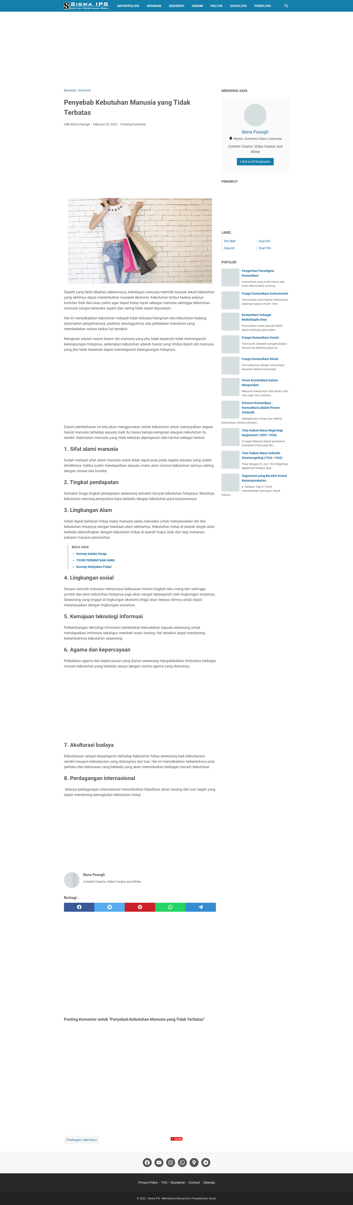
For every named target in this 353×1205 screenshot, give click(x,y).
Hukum (197, 6)
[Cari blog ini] (286, 6)
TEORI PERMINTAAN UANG (95, 560)
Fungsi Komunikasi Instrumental (265, 293)
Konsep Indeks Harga (91, 554)
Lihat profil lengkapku (255, 161)
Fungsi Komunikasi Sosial (260, 337)
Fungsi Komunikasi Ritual (260, 359)
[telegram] (201, 907)
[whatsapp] (170, 907)
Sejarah (229, 248)
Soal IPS (264, 241)
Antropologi (128, 6)
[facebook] (79, 907)
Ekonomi (154, 6)
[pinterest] (140, 907)
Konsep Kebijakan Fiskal (93, 567)
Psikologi (262, 6)
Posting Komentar (133, 124)
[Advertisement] (176, 49)
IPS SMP (230, 241)
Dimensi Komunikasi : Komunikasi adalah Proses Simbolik (261, 407)
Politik (216, 6)
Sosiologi (238, 6)
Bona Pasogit (255, 132)
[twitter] (109, 907)
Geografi (176, 6)
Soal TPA (265, 248)
